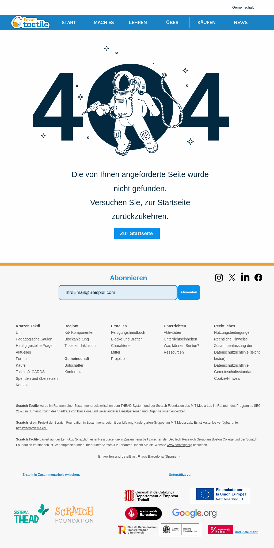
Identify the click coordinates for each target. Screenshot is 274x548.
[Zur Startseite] (137, 233)
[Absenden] (188, 292)
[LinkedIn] (245, 277)
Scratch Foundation (170, 406)
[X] (232, 277)
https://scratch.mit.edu (31, 428)
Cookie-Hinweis (227, 378)
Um (19, 332)
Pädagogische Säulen (34, 339)
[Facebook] (258, 277)
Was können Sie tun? (181, 345)
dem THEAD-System (128, 406)
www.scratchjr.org (179, 445)
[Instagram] (219, 277)
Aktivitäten (172, 332)
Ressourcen (174, 352)
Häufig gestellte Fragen (35, 345)
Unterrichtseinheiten (180, 339)
